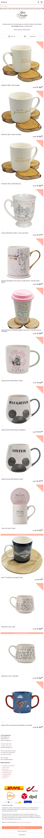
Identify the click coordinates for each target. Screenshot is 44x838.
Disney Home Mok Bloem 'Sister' (12, 380)
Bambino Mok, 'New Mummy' (11, 183)
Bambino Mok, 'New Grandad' (11, 134)
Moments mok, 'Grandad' (9, 676)
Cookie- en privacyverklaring (23, 822)
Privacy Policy (5, 767)
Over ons (4, 777)
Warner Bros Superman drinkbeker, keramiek (16, 725)
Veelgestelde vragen (7, 770)
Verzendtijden (5, 776)
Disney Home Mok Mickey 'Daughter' (13, 430)
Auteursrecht (5, 769)
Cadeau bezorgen (6, 774)
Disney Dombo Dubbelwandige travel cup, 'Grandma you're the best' (21, 330)
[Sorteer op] (32, 36)
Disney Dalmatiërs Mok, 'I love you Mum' (14, 233)
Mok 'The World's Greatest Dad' (12, 577)
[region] (22, 815)
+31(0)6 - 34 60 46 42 (6, 745)
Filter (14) (11, 36)
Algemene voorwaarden (8, 765)
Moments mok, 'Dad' (8, 627)
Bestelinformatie (6, 772)
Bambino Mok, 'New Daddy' (10, 85)
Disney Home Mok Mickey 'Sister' (12, 479)
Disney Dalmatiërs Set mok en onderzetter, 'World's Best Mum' (20, 281)
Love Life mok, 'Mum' (8, 528)
